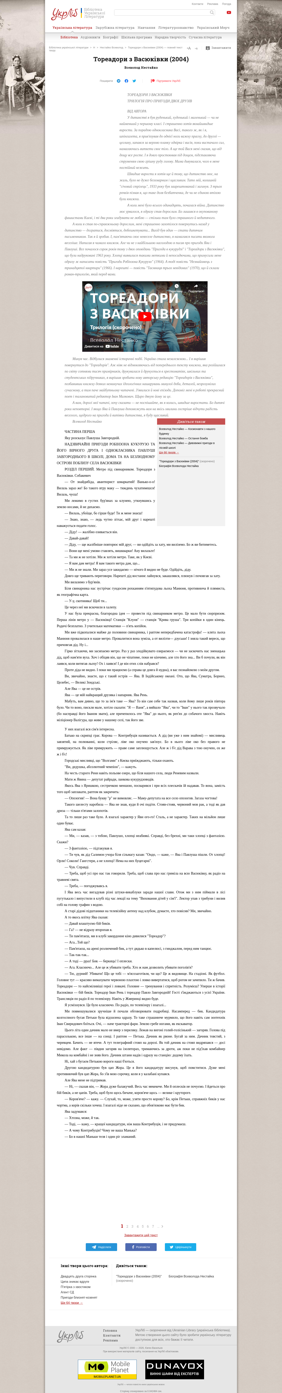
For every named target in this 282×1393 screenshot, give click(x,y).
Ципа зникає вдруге (75, 1281)
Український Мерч (213, 27)
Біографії (110, 37)
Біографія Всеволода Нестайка (179, 466)
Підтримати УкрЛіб (165, 81)
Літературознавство (176, 27)
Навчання (146, 27)
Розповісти (141, 1247)
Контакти (197, 4)
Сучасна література (205, 37)
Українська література (72, 28)
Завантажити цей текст (141, 1235)
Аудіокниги (90, 37)
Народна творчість (170, 37)
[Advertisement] (86, 150)
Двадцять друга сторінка (78, 1276)
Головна (110, 1330)
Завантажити (219, 48)
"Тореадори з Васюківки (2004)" (187, 461)
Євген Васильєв (154, 1348)
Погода (226, 4)
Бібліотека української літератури (68, 47)
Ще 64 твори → (72, 1302)
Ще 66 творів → (169, 452)
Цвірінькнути (180, 1247)
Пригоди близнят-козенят (79, 1297)
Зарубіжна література (115, 27)
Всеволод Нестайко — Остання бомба (183, 438)
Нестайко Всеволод (111, 47)
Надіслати (101, 1247)
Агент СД (67, 1292)
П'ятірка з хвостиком (75, 1287)
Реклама (212, 4)
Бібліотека (69, 37)
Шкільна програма (136, 37)
